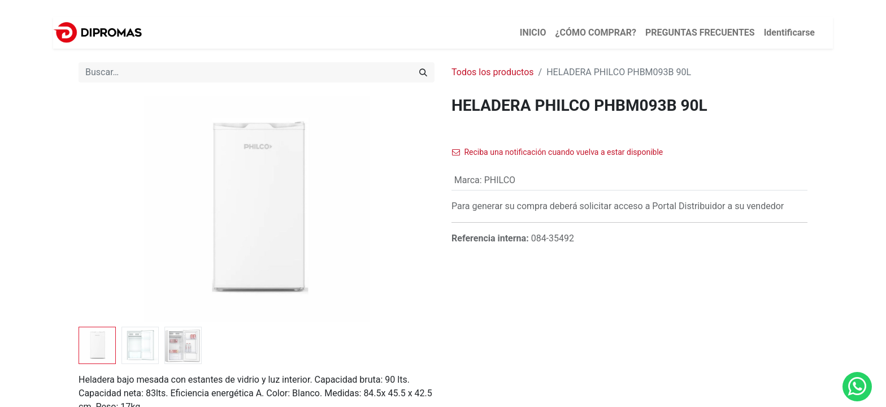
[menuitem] (533, 32)
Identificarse (789, 32)
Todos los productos (492, 72)
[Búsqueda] (423, 72)
